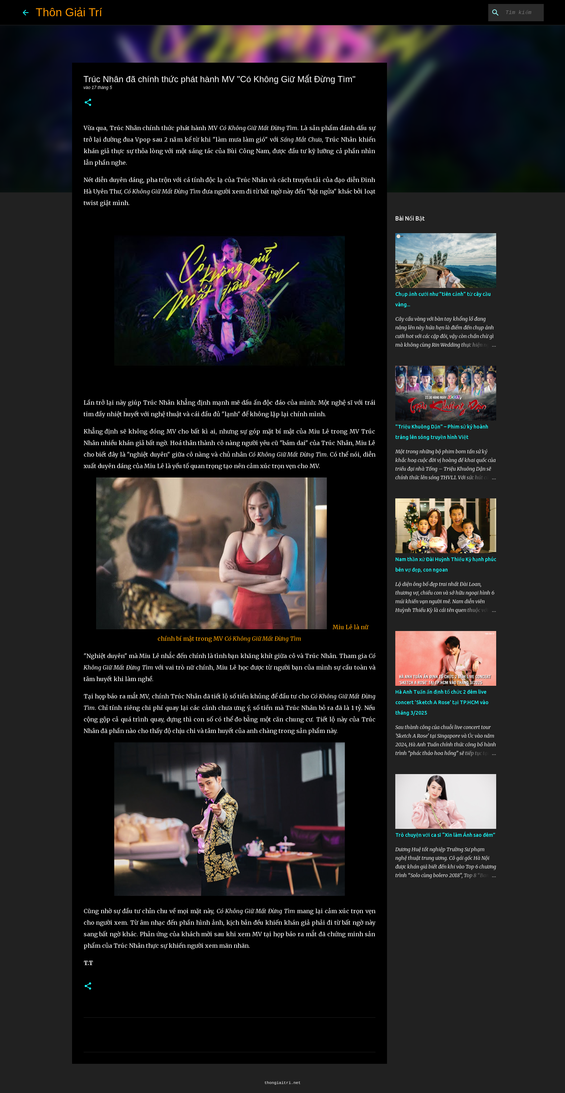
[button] (88, 103)
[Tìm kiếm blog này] (506, 12)
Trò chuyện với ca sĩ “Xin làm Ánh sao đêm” (445, 835)
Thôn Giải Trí (69, 12)
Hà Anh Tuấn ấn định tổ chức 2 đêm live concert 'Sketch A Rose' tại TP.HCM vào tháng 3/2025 (442, 702)
